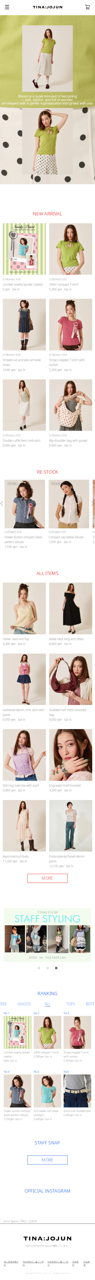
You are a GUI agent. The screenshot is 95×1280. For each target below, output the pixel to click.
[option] (25, 514)
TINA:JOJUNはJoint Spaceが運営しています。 (47, 1245)
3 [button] (57, 969)
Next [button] (92, 503)
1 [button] (40, 969)
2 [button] (48, 969)
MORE (47, 1160)
